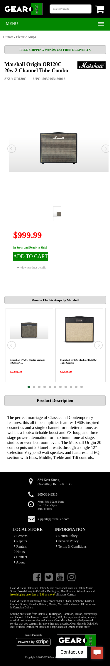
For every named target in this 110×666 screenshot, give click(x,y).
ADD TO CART (30, 256)
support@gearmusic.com (53, 519)
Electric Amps (26, 37)
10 (76, 387)
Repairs (20, 541)
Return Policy (67, 536)
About (19, 562)
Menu (12, 23)
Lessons (21, 536)
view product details (31, 267)
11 (81, 387)
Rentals (20, 546)
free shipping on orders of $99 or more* (32, 594)
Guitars (8, 37)
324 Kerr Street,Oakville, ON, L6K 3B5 (55, 482)
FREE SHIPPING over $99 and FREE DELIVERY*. (55, 49)
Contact (20, 557)
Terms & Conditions (71, 546)
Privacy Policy (67, 541)
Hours (19, 552)
